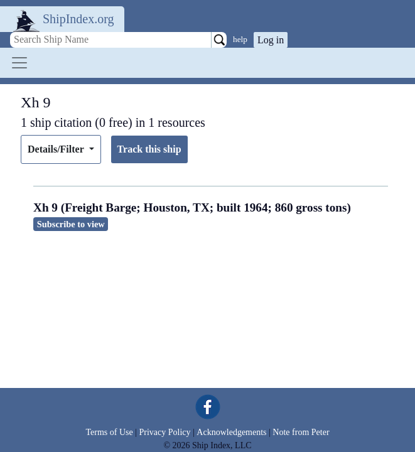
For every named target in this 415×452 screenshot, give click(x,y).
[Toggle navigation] (19, 63)
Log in (270, 40)
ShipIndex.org (78, 19)
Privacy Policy (164, 432)
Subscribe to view (71, 224)
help (240, 39)
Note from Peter (300, 432)
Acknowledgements (231, 432)
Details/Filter (57, 149)
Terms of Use (108, 432)
